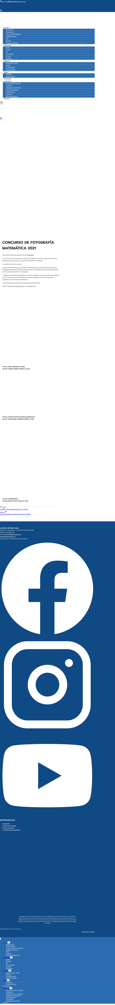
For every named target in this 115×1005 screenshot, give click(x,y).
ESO (7, 52)
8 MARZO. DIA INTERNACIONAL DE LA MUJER (31, 508)
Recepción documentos (12, 96)
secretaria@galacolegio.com (12, 534)
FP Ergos (8, 56)
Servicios (5, 971)
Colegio (5, 943)
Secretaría (6, 988)
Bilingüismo (9, 58)
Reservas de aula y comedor (13, 87)
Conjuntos (9, 74)
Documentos (9, 94)
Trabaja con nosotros (12, 43)
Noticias (31, 255)
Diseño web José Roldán (88, 932)
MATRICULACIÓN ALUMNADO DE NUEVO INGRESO (31, 513)
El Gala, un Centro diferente (13, 34)
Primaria (8, 49)
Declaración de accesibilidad (11, 830)
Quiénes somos (9, 30)
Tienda (5, 980)
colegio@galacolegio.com (8, 536)
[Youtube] (47, 817)
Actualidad (7, 78)
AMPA (7, 38)
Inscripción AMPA (10, 92)
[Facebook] (47, 636)
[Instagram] (47, 732)
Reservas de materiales (12, 90)
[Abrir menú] (1, 103)
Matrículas (9, 85)
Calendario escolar (11, 36)
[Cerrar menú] (0, 938)
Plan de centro (10, 32)
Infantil (8, 47)
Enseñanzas (6, 957)
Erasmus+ (8, 41)
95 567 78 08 (10, 532)
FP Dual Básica (10, 54)
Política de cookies (8, 828)
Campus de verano (10, 69)
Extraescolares (10, 67)
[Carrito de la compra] (1, 11)
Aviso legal (6, 823)
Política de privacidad (9, 826)
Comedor (8, 65)
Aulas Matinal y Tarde (12, 63)
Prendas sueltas (10, 76)
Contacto (7, 98)
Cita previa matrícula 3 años (13, 83)
